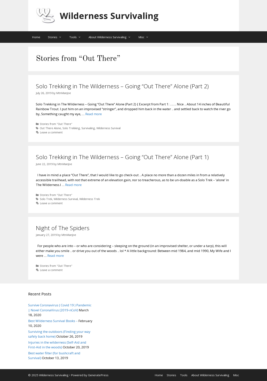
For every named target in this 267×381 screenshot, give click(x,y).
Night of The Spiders (62, 228)
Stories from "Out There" (56, 124)
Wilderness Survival (108, 128)
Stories (56, 37)
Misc (145, 37)
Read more (93, 114)
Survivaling (88, 128)
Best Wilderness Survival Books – (53, 321)
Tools (77, 37)
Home (36, 37)
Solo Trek (46, 199)
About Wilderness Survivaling (112, 37)
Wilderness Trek (89, 199)
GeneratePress (98, 375)
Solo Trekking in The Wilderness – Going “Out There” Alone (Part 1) (122, 157)
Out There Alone (50, 128)
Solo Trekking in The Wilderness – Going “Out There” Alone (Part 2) (122, 86)
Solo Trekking (71, 128)
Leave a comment (51, 132)
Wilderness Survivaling (109, 15)
